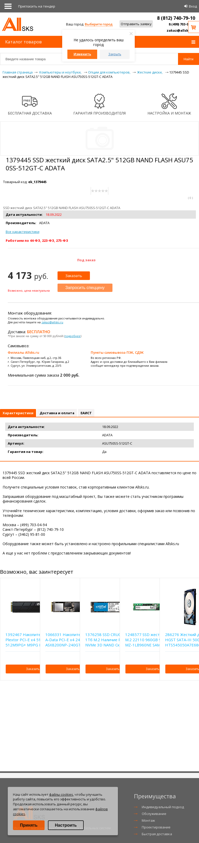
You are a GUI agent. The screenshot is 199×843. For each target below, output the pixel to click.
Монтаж (148, 820)
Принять (29, 825)
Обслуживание (154, 813)
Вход (193, 6)
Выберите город (98, 24)
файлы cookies (61, 794)
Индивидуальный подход (163, 807)
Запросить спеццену (85, 287)
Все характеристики (22, 231)
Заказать (73, 275)
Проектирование (156, 827)
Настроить (66, 825)
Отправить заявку (136, 24)
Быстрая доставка (157, 834)
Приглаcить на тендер (36, 6)
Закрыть (114, 54)
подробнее (73, 336)
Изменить (82, 54)
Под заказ (86, 260)
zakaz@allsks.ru (181, 30)
